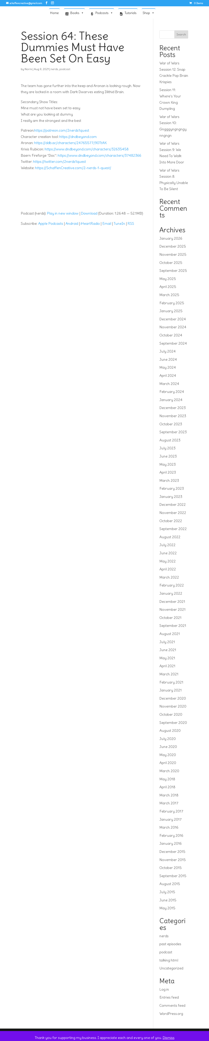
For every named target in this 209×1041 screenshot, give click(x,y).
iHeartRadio (90, 223)
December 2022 (172, 504)
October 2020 (170, 714)
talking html (168, 960)
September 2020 (173, 722)
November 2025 (172, 254)
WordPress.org (171, 1013)
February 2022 (171, 585)
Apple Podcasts (50, 223)
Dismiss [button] (169, 1037)
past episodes (170, 944)
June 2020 (168, 746)
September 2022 (173, 528)
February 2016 (171, 835)
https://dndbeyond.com (78, 136)
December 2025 (172, 246)
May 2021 (167, 658)
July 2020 (167, 738)
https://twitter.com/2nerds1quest (59, 161)
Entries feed (169, 997)
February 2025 (171, 303)
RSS (131, 223)
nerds (54, 69)
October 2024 (170, 335)
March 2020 (169, 771)
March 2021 (168, 674)
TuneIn (119, 223)
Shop (149, 13)
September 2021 (172, 625)
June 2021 (167, 649)
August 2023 (169, 440)
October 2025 (170, 262)
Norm (28, 69)
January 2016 (170, 843)
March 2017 (168, 803)
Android (72, 223)
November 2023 (172, 416)
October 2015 (170, 867)
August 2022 (169, 537)
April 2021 (167, 666)
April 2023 (167, 472)
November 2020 (172, 706)
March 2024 (169, 383)
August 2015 (169, 883)
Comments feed (172, 1005)
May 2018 (167, 779)
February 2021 (171, 682)
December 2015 (172, 851)
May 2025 (167, 278)
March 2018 (168, 795)
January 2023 (170, 496)
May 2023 (167, 464)
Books (77, 13)
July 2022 (167, 545)
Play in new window (63, 213)
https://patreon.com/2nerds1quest (61, 130)
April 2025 (167, 286)
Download (89, 213)
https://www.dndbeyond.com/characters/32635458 (87, 149)
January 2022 (170, 593)
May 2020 (167, 754)
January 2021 (170, 690)
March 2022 (169, 577)
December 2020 (172, 698)
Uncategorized (171, 968)
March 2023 (169, 480)
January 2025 (170, 311)
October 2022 (170, 520)
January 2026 (170, 238)
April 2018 (167, 787)
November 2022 (172, 512)
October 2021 (170, 617)
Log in (164, 989)
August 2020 (170, 730)
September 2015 (172, 875)
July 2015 (167, 892)
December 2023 (172, 407)
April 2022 (167, 569)
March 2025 (169, 294)
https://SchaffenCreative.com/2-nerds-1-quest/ (73, 167)
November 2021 (172, 609)
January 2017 (170, 819)
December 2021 (172, 601)
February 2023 (171, 488)
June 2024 (168, 359)
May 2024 (167, 367)
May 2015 (167, 908)
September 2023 (173, 432)
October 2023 (170, 424)
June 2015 (167, 900)
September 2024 (173, 343)
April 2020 (167, 762)
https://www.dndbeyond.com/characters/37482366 (99, 155)
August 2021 (169, 633)
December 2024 (172, 319)
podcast (64, 69)
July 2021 (167, 642)
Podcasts (104, 13)
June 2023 (168, 456)
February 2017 (171, 811)
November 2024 (172, 327)
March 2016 (168, 827)
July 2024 (167, 351)
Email (106, 223)
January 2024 (170, 399)
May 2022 (167, 561)
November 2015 (172, 859)
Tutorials (131, 13)
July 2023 (167, 448)
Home (54, 13)
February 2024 (171, 391)
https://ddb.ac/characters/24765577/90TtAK (70, 142)
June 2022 (168, 553)
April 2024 (167, 375)
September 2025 (173, 270)
